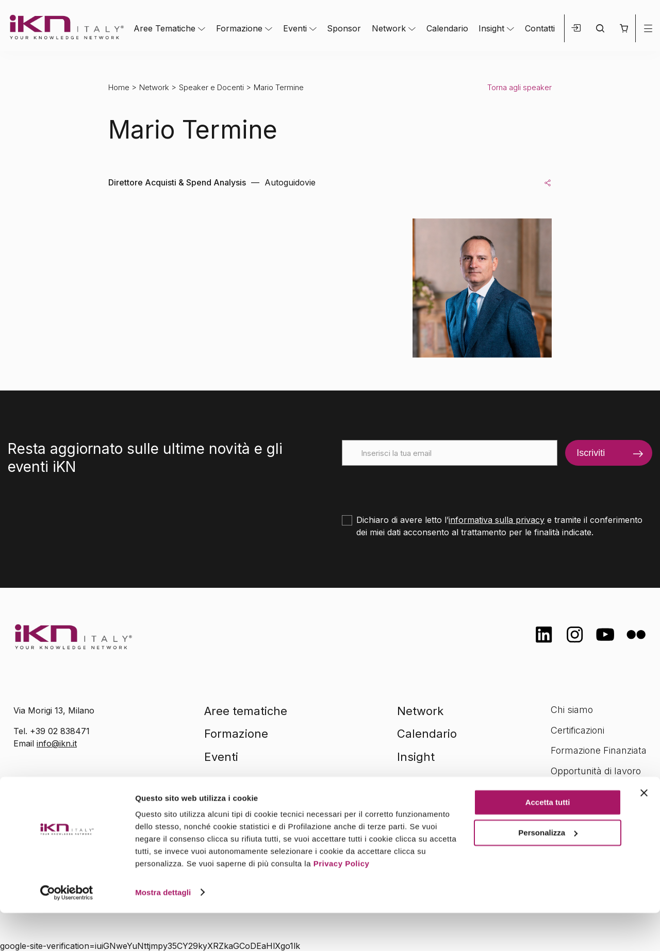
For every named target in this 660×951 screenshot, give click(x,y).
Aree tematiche (245, 711)
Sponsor (344, 28)
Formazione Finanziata (599, 750)
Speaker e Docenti (211, 87)
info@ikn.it (57, 743)
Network (389, 28)
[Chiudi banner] (644, 831)
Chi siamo (572, 709)
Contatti (540, 28)
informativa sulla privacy (496, 520)
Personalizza (548, 871)
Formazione (239, 28)
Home (118, 87)
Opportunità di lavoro (596, 771)
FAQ (559, 791)
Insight (491, 28)
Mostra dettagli (163, 930)
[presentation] (420, 486)
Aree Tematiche (164, 28)
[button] (623, 28)
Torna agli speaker (519, 87)
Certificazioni (577, 730)
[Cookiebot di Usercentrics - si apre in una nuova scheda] (67, 931)
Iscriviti (590, 453)
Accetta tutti (547, 841)
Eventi (295, 28)
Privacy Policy (342, 902)
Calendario (447, 28)
